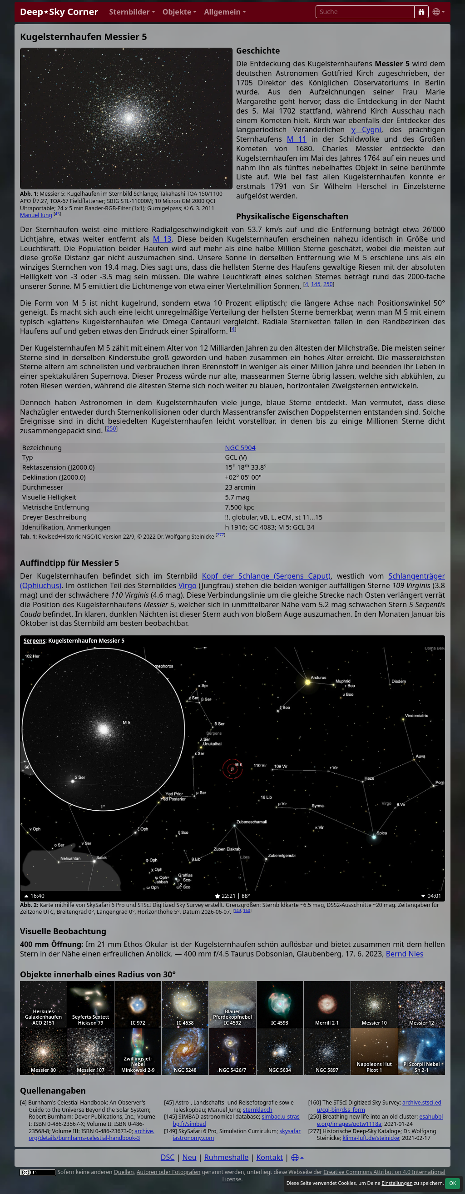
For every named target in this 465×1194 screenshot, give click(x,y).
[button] (131, 12)
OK (452, 1183)
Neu (190, 1157)
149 (237, 910)
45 (57, 214)
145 (316, 284)
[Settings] (297, 1158)
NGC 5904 (240, 447)
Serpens (34, 640)
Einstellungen (396, 1183)
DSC (168, 1157)
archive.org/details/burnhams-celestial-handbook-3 (91, 1134)
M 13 (162, 239)
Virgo (187, 585)
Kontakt (269, 1157)
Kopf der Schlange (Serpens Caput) (266, 576)
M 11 (297, 139)
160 (246, 910)
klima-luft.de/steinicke (370, 1138)
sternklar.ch (257, 1110)
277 (220, 535)
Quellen (124, 1172)
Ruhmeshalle (226, 1157)
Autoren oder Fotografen (168, 1172)
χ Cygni (366, 129)
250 (328, 284)
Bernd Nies (405, 954)
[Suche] (421, 11)
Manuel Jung (36, 215)
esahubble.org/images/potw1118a (380, 1120)
